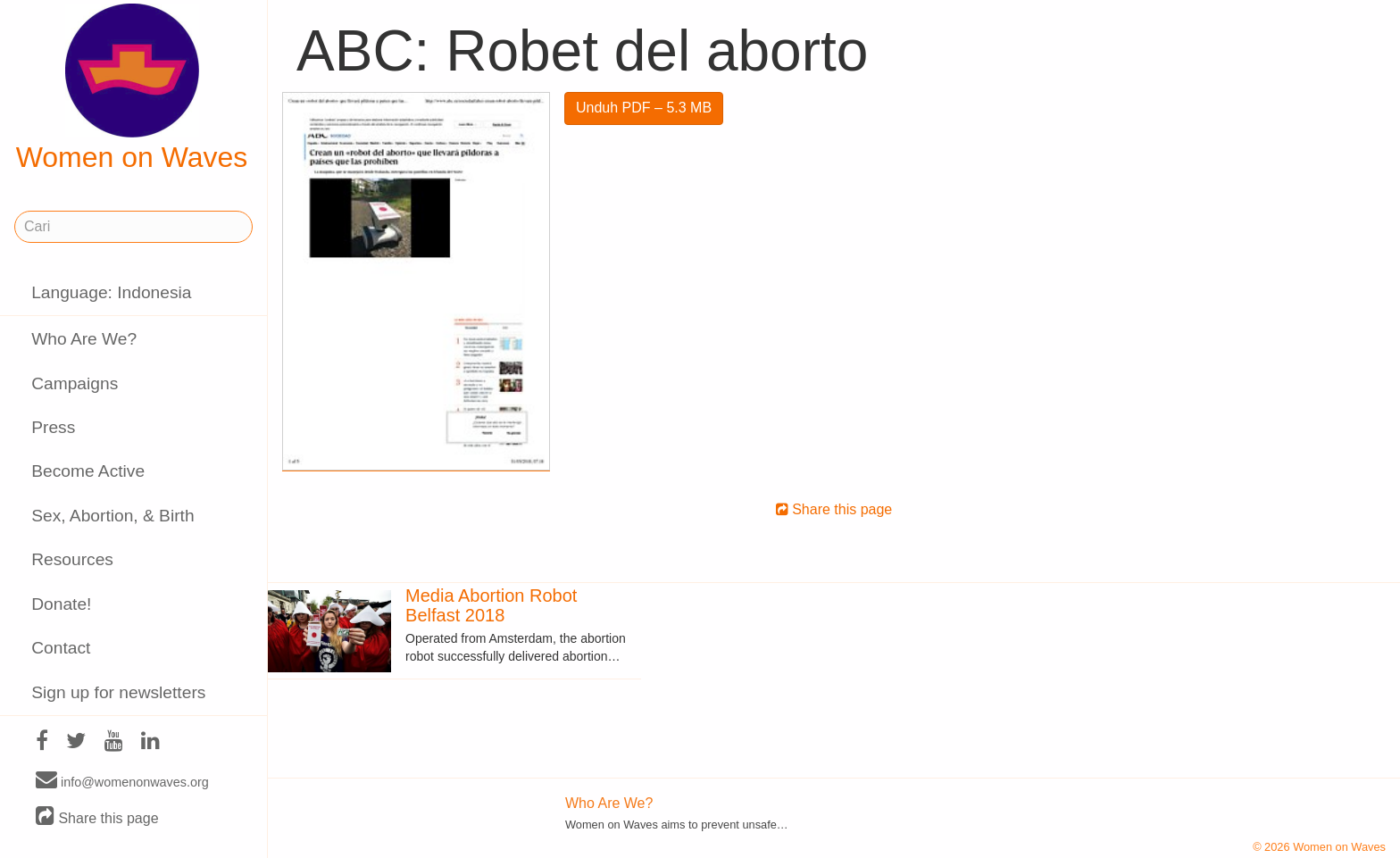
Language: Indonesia (111, 292)
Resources (72, 559)
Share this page (97, 817)
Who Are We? (84, 338)
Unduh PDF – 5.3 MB (644, 107)
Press (53, 427)
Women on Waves (132, 88)
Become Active (88, 471)
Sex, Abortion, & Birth (112, 515)
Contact (60, 647)
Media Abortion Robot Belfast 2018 (491, 605)
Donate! (61, 604)
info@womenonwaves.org (122, 781)
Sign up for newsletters (118, 692)
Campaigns (74, 383)
